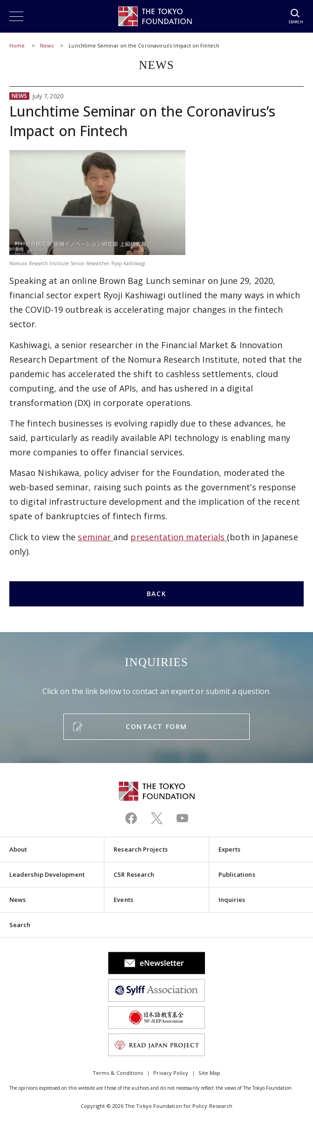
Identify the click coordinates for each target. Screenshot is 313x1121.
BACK (156, 593)
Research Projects (140, 849)
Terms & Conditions (118, 1072)
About (18, 849)
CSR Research (134, 874)
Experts (229, 849)
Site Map (209, 1072)
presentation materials (178, 537)
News (47, 45)
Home (17, 45)
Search (19, 925)
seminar (95, 537)
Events (123, 899)
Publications (236, 874)
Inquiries (231, 899)
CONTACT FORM (156, 726)
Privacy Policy (170, 1072)
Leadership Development (47, 874)
